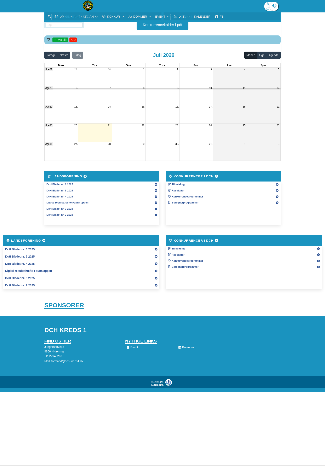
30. (110, 69)
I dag (78, 55)
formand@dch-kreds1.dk (67, 362)
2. (178, 69)
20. (76, 125)
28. (110, 144)
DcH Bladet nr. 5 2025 (59, 190)
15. (143, 106)
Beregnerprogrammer (183, 202)
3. (211, 69)
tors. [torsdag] (162, 65)
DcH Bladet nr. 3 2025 (59, 208)
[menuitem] (50, 6)
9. (178, 88)
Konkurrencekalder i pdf (162, 25)
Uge (262, 55)
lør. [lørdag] (230, 65)
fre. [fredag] (196, 65)
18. (244, 106)
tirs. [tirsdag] (95, 65)
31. (211, 144)
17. (211, 106)
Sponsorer (64, 305)
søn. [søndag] (264, 65)
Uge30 (48, 125)
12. (278, 88)
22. (143, 125)
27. (76, 144)
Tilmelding (176, 184)
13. (76, 106)
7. (110, 88)
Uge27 (48, 69)
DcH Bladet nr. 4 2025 (59, 196)
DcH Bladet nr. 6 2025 (59, 184)
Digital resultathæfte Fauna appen (67, 202)
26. (278, 125)
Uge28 (48, 88)
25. (244, 125)
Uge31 (48, 144)
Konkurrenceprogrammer (185, 196)
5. (279, 69)
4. (245, 69)
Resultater (176, 190)
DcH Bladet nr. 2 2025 (59, 214)
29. (76, 69)
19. (278, 106)
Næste (64, 55)
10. (211, 88)
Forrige (51, 55)
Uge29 (48, 106)
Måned (250, 55)
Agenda (274, 55)
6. (77, 88)
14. (110, 106)
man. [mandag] (61, 65)
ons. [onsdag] (129, 65)
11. (244, 88)
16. (177, 106)
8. (144, 88)
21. (110, 125)
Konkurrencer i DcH (193, 176)
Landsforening (67, 176)
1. (144, 69)
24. (211, 125)
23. (177, 125)
